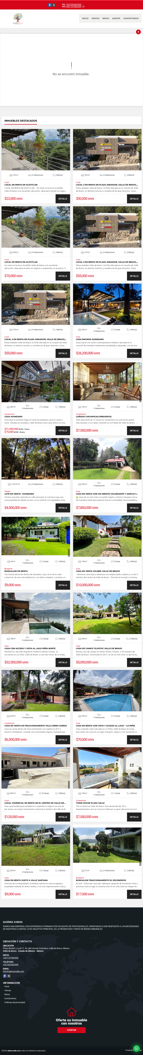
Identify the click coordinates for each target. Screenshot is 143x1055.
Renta (105, 18)
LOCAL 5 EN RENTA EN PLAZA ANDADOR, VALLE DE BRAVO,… (107, 262)
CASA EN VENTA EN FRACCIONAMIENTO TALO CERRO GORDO (35, 726)
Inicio (85, 18)
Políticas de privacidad (14, 1002)
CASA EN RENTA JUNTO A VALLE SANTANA (26, 880)
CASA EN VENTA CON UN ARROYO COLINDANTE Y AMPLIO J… (107, 494)
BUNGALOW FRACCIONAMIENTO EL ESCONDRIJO (101, 880)
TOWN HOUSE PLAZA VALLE (90, 803)
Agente (116, 18)
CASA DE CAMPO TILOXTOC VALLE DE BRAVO (99, 648)
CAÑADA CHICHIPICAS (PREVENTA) (94, 416)
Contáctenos (131, 18)
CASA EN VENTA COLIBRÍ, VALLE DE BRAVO (98, 571)
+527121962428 (73, 6)
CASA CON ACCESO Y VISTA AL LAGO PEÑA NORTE (30, 648)
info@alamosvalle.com (13, 971)
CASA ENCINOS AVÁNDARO (90, 339)
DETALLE (63, 199)
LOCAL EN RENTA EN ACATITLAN (20, 185)
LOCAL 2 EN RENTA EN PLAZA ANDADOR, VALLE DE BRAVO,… (35, 339)
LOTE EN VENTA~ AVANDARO (19, 494)
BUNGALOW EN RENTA (16, 571)
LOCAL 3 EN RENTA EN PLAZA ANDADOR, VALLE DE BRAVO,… (107, 185)
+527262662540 (73, 4)
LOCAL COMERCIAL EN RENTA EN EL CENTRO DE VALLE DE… (35, 803)
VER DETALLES (36, 150)
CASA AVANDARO (13, 416)
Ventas (95, 18)
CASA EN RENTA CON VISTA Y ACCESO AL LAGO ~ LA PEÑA (105, 726)
